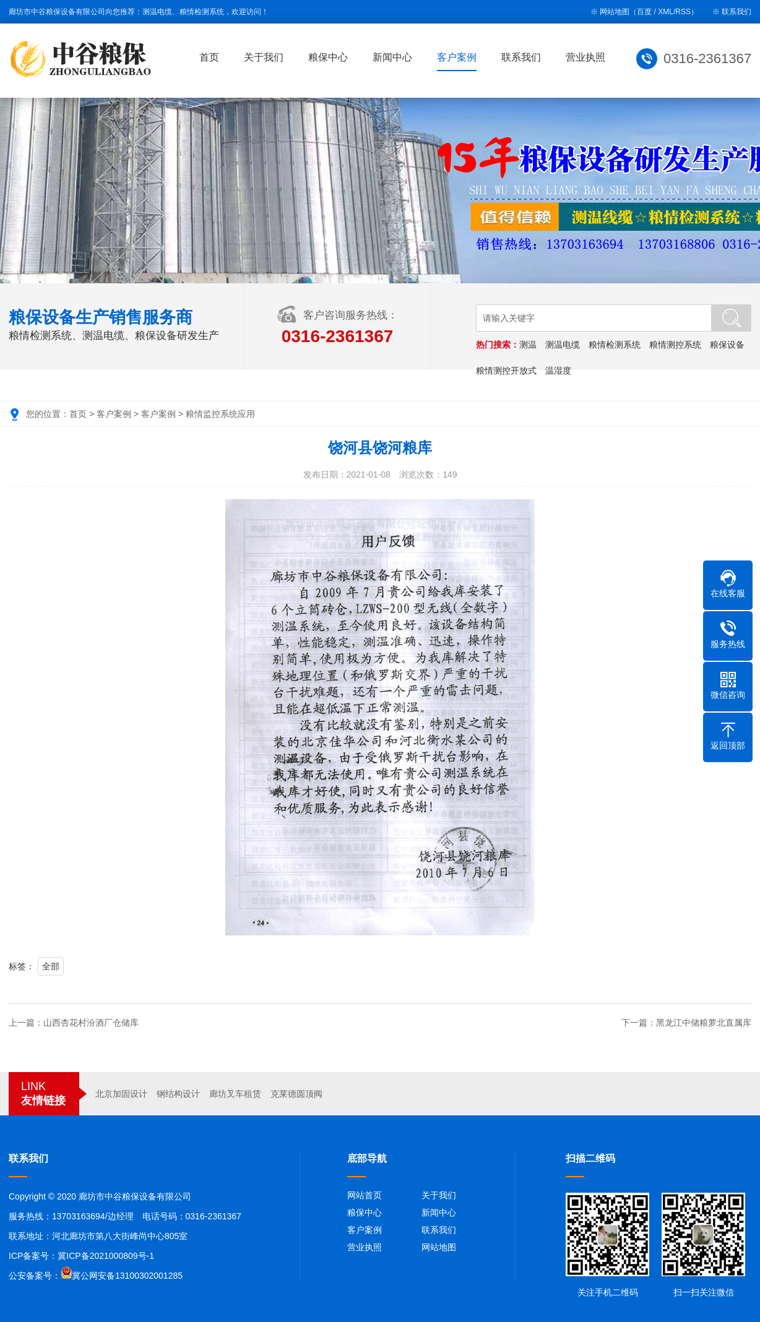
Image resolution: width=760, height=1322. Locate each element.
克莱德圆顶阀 (296, 1094)
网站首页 (364, 1195)
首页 (210, 57)
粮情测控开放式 (506, 371)
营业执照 (587, 57)
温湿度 (558, 371)
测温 (528, 345)
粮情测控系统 (675, 345)
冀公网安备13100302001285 (127, 1276)
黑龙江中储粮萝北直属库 (703, 1023)
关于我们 (265, 57)
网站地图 (438, 1247)
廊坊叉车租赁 (235, 1094)
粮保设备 (727, 345)
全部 (50, 966)
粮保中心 (329, 57)
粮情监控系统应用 (220, 414)
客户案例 (458, 57)
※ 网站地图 (609, 11)
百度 (644, 11)
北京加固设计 (121, 1094)
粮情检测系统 (615, 345)
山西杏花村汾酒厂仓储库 (91, 1023)
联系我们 (736, 11)
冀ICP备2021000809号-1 (106, 1256)
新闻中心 (393, 57)
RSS (683, 11)
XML (665, 11)
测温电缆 (562, 345)
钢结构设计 (178, 1094)
